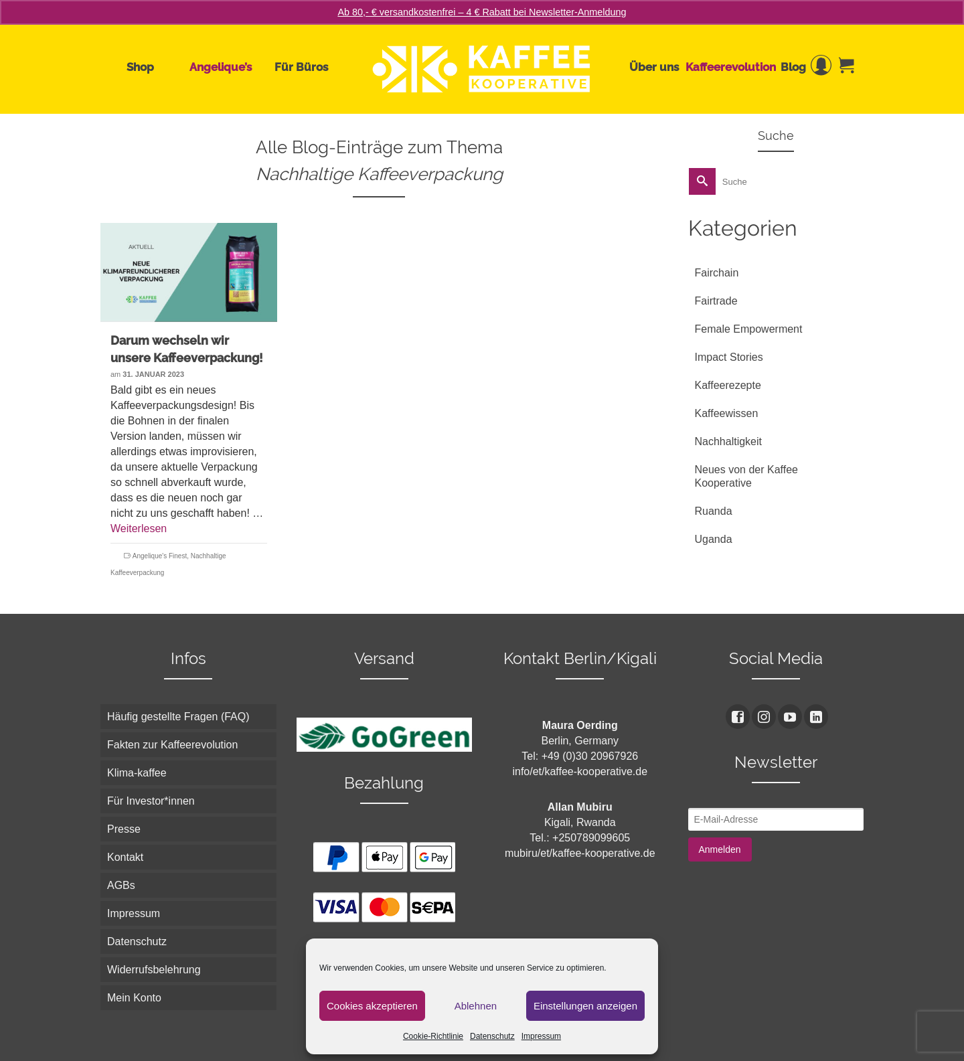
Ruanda (713, 511)
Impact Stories (729, 357)
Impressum (541, 1036)
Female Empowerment (749, 329)
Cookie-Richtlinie (433, 1036)
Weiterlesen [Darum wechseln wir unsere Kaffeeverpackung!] (138, 528)
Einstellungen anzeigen (585, 1005)
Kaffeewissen (726, 413)
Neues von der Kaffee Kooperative (746, 476)
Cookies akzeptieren (372, 1005)
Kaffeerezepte (728, 385)
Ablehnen (476, 1005)
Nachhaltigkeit (728, 441)
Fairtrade (716, 301)
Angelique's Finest (160, 556)
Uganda (713, 539)
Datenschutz (492, 1036)
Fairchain (717, 272)
